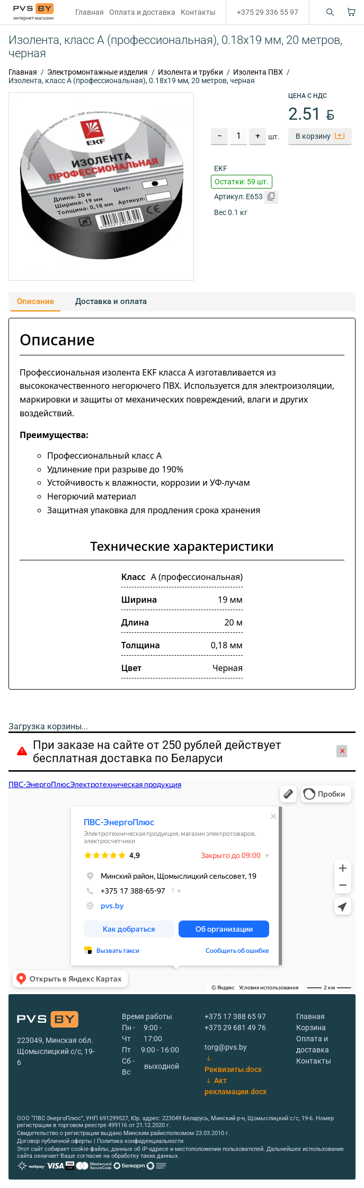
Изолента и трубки (190, 72)
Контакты (198, 12)
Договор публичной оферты (54, 1141)
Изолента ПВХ (258, 72)
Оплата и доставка (142, 12)
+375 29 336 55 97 (267, 12)
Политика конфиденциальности (140, 1141)
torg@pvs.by (226, 1047)
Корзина (311, 1027)
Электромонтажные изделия (97, 72)
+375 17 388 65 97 (235, 1016)
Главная (89, 12)
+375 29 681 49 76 (235, 1027)
